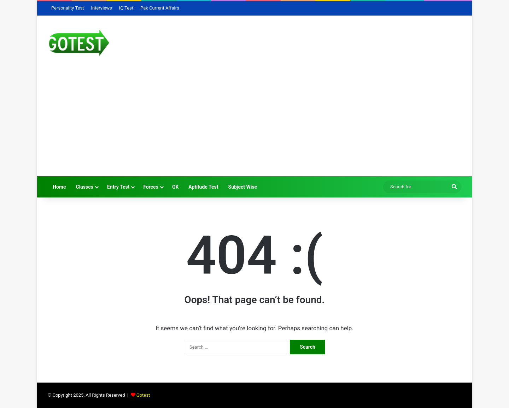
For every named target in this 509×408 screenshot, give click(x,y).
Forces (150, 187)
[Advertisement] (254, 123)
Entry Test (118, 187)
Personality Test (67, 8)
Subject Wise (242, 187)
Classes (84, 187)
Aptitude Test (203, 187)
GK (175, 187)
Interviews (101, 8)
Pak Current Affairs (159, 8)
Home (59, 187)
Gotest (143, 395)
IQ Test (126, 8)
